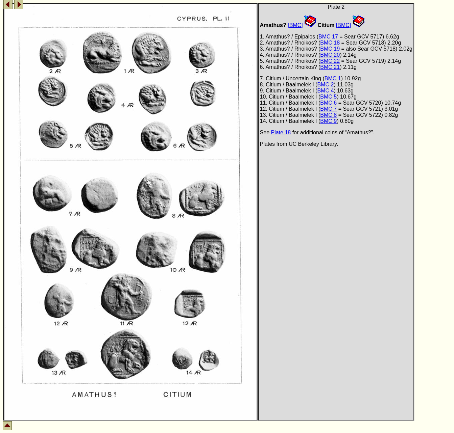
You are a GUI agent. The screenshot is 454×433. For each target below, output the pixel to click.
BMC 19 (330, 49)
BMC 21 (330, 67)
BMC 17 (328, 36)
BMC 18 (330, 43)
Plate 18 (281, 132)
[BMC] (295, 25)
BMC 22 (330, 61)
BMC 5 (328, 97)
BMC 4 (325, 90)
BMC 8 (328, 115)
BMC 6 (328, 103)
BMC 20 (330, 55)
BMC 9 (328, 121)
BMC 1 (333, 78)
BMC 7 (328, 109)
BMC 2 (325, 84)
